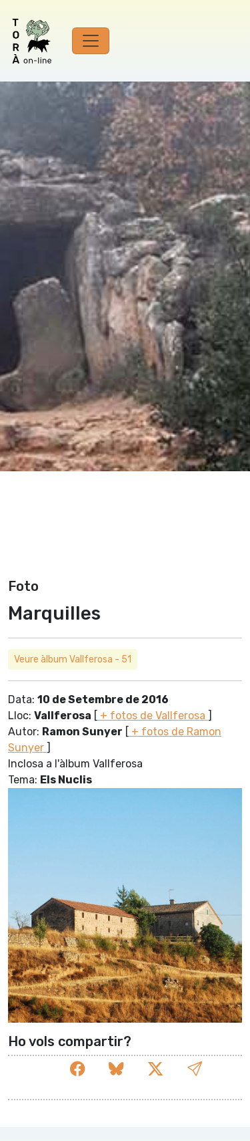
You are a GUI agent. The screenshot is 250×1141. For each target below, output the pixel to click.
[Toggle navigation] (90, 40)
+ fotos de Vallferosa (152, 715)
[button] (194, 1069)
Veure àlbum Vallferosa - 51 (72, 659)
